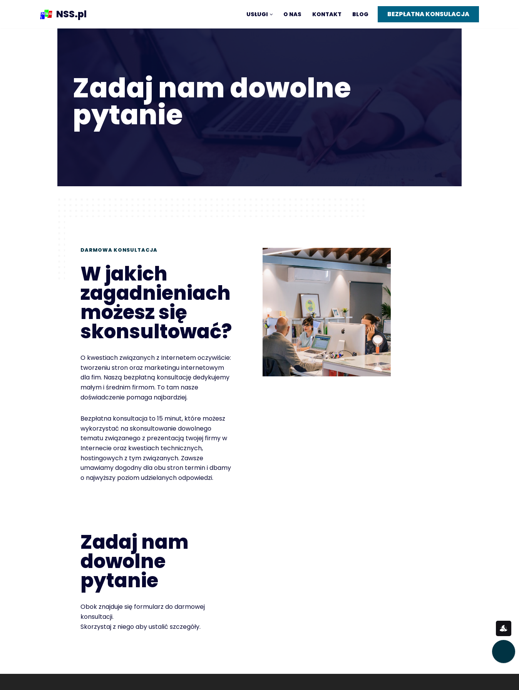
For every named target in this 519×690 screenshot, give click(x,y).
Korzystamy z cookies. (373, 664)
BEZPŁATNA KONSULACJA (428, 14)
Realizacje (205, 672)
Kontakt (327, 14)
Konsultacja (207, 644)
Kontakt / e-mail (365, 637)
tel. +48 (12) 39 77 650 (373, 651)
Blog (360, 14)
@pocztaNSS (279, 644)
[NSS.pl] (63, 14)
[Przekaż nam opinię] (503, 651)
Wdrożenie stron (215, 658)
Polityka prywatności (291, 658)
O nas (292, 14)
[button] (271, 14)
